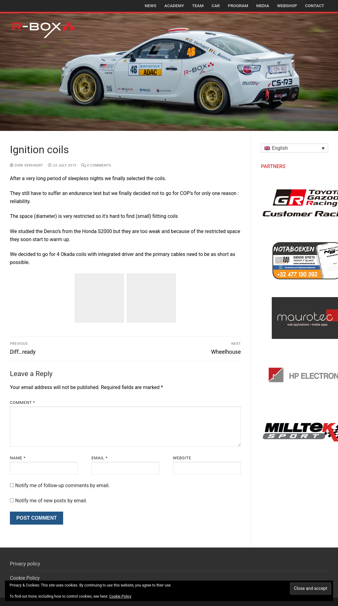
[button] (294, 148)
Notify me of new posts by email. (51, 501)
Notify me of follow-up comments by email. (62, 485)
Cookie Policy (25, 578)
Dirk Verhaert (26, 165)
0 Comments (96, 165)
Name (18, 457)
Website (182, 457)
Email (99, 457)
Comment (22, 402)
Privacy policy (25, 564)
